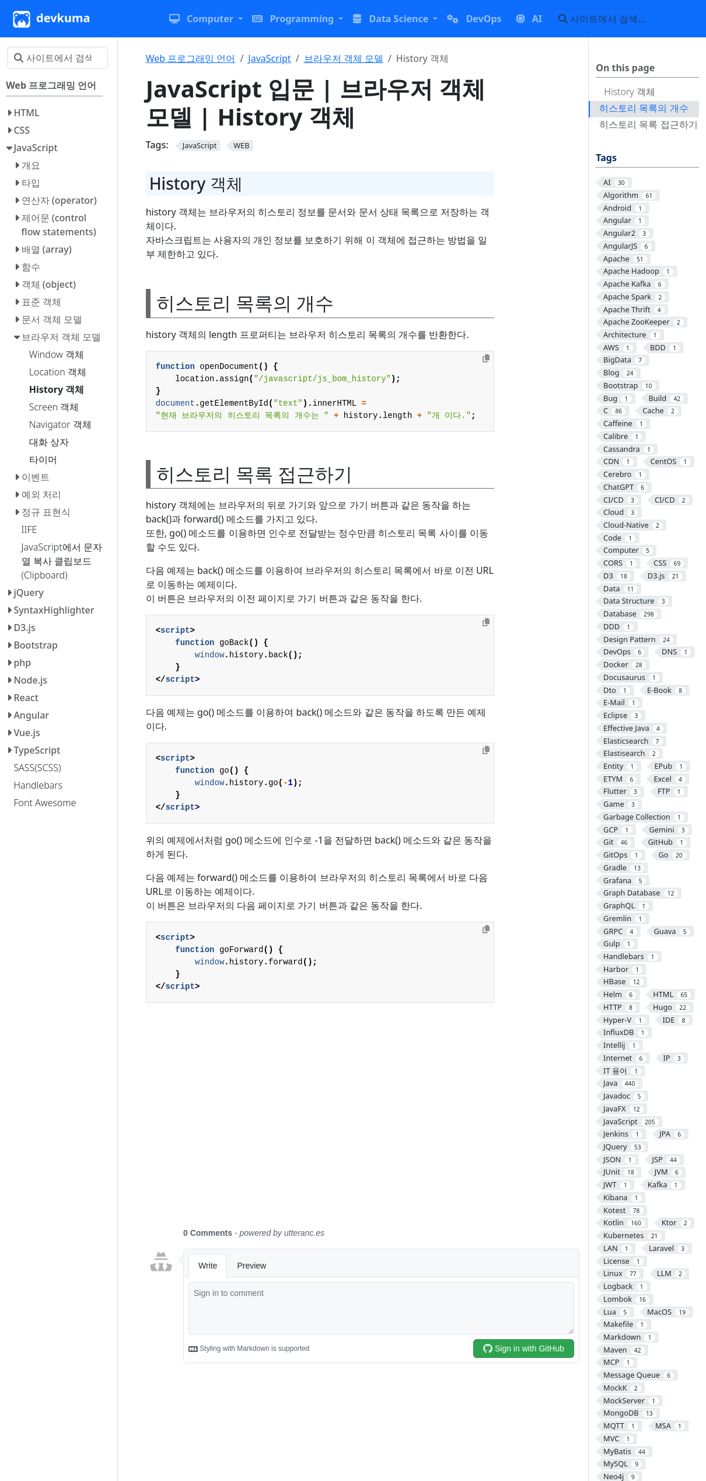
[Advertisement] (364, 1122)
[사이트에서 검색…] (625, 18)
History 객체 (629, 91)
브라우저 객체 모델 (343, 58)
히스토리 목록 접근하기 (648, 124)
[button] (206, 18)
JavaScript (269, 58)
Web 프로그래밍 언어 (191, 58)
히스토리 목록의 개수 (643, 108)
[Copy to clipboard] (486, 358)
